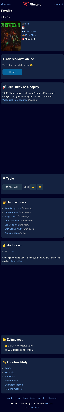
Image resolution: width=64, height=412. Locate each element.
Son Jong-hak (12, 224)
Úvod (9, 398)
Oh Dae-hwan (11, 212)
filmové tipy (16, 261)
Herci (25, 398)
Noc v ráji (9, 372)
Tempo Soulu (11, 380)
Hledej (58, 4)
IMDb (12, 251)
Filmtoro (49, 403)
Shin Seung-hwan (13, 229)
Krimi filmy (30, 35)
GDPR (36, 407)
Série (32, 398)
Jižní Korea (30, 31)
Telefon (8, 368)
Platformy (52, 398)
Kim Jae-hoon (12, 233)
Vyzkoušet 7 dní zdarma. (14, 100)
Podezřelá (10, 376)
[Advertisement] (31, 138)
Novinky (42, 398)
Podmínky (29, 407)
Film (27, 23)
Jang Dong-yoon (13, 208)
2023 (28, 27)
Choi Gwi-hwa (12, 220)
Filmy (17, 398)
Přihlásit (6, 4)
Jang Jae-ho (11, 216)
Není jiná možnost (13, 389)
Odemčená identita (14, 384)
